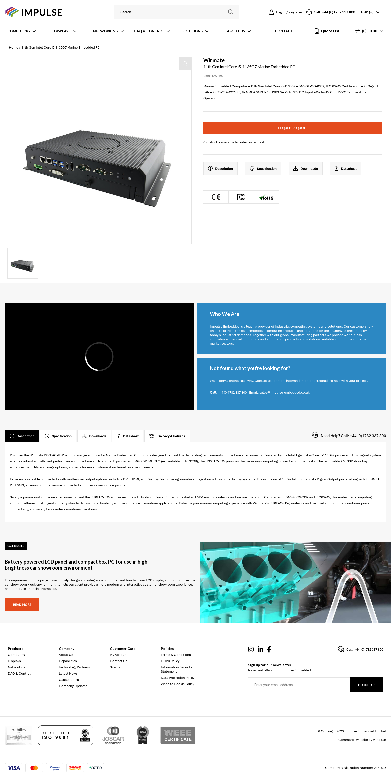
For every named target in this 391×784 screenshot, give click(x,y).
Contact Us (118, 661)
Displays (62, 31)
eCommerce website (352, 740)
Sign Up (366, 685)
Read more (22, 605)
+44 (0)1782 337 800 (232, 392)
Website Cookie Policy (177, 684)
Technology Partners (74, 667)
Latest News (68, 673)
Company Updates (73, 686)
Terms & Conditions (176, 655)
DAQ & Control (149, 31)
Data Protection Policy (177, 678)
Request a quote (292, 128)
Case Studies (69, 680)
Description (220, 168)
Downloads (305, 168)
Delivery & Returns (167, 436)
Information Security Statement (176, 669)
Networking (105, 31)
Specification (263, 168)
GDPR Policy (170, 661)
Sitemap (116, 667)
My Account (119, 655)
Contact (284, 31)
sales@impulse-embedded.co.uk (284, 392)
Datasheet (346, 168)
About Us (236, 31)
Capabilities (68, 661)
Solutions (192, 31)
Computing (18, 31)
